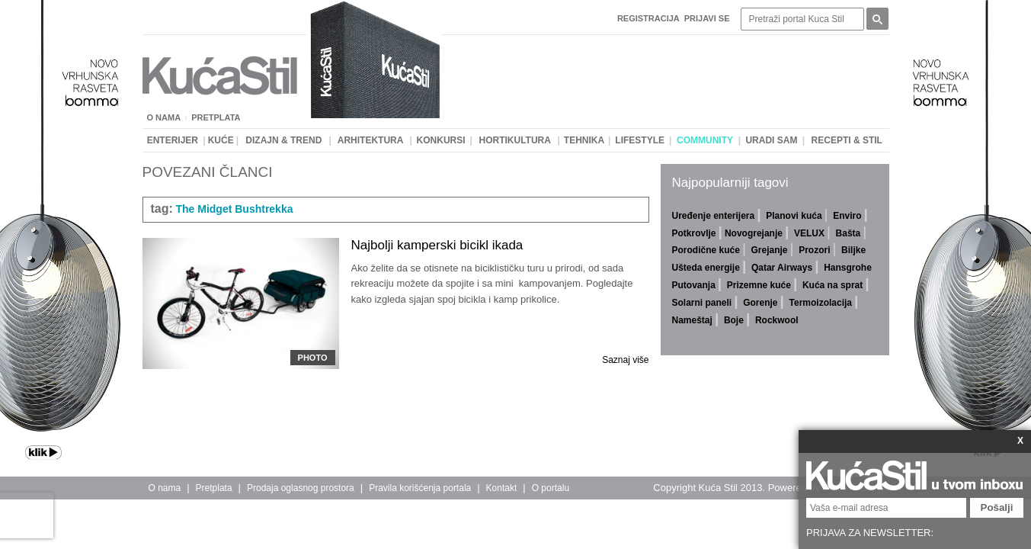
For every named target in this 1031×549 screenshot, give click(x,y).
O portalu (550, 488)
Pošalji (997, 507)
